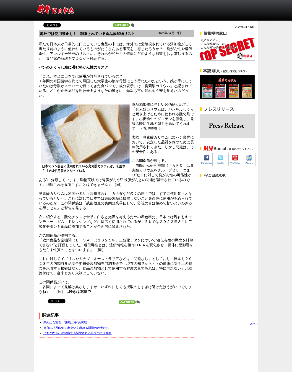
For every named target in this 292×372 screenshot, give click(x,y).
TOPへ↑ (253, 323)
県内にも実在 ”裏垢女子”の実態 (65, 322)
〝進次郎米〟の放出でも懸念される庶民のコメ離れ (77, 333)
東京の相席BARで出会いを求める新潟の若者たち (76, 327)
